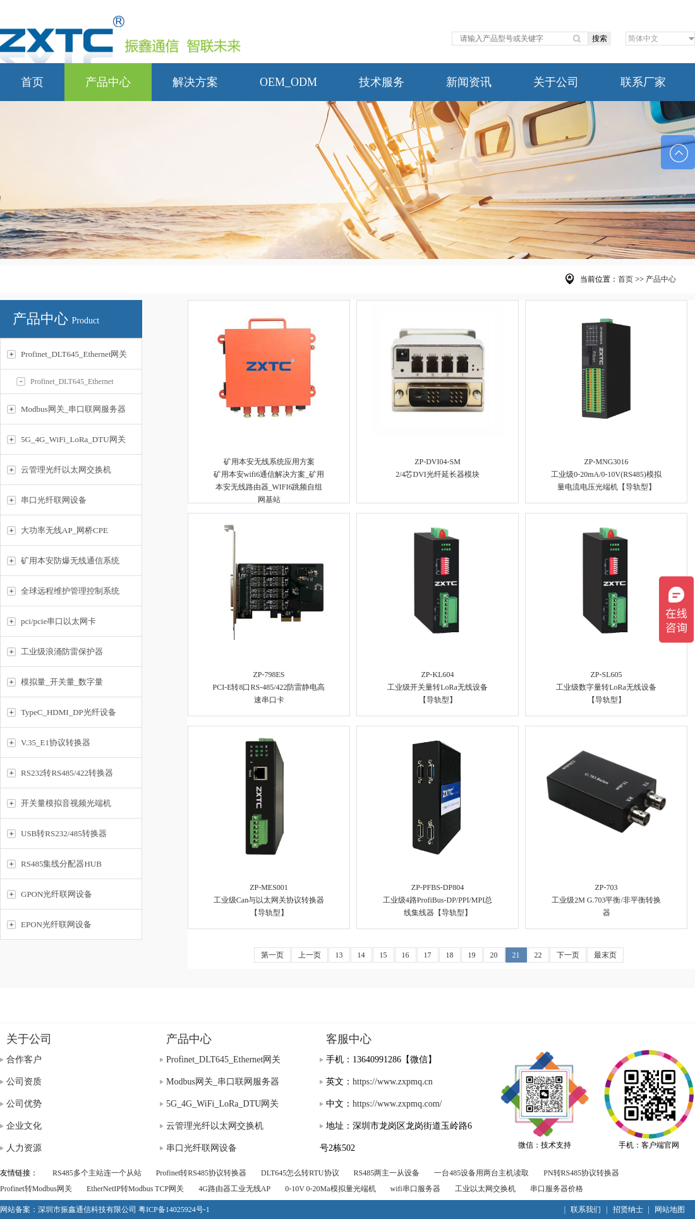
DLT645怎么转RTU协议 (300, 1172)
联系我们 (586, 1209)
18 (450, 955)
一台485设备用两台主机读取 (481, 1172)
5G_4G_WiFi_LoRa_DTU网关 (222, 1103)
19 (472, 955)
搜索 (599, 38)
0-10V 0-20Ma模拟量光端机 (330, 1188)
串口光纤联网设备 (201, 1148)
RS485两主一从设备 (387, 1172)
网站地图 (670, 1209)
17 (428, 955)
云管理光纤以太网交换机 (214, 1126)
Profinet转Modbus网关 (36, 1188)
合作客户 (24, 1059)
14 (361, 955)
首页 (32, 82)
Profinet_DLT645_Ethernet (65, 381)
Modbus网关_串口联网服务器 (222, 1081)
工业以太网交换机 (485, 1188)
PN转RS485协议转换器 (581, 1172)
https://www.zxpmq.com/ (397, 1103)
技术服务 (381, 82)
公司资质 (24, 1081)
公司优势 (24, 1103)
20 (494, 955)
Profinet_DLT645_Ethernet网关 (223, 1059)
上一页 (309, 955)
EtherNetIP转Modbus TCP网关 (135, 1188)
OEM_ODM (288, 82)
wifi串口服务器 (415, 1188)
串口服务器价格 (556, 1188)
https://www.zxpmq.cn (393, 1081)
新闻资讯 (469, 82)
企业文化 (24, 1126)
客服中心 (349, 1039)
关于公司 (556, 82)
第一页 (272, 955)
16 (405, 955)
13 (339, 955)
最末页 (605, 955)
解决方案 (195, 82)
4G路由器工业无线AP (234, 1188)
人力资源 (24, 1148)
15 (383, 955)
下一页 (568, 955)
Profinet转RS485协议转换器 (201, 1172)
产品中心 (108, 82)
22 (538, 955)
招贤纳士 (628, 1209)
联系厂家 (643, 82)
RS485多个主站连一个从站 (97, 1172)
